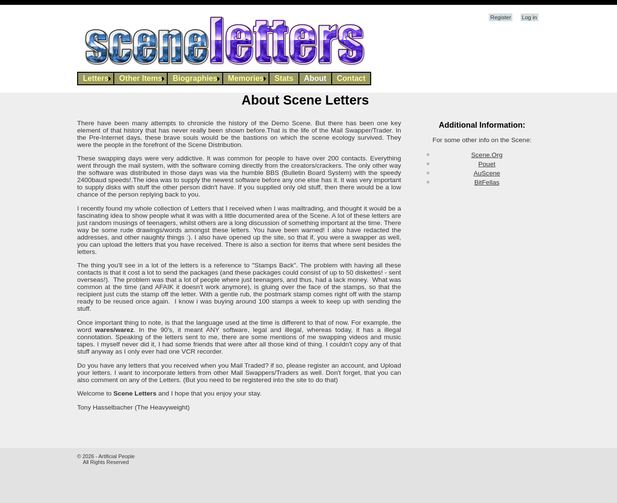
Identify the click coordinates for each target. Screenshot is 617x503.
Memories (246, 78)
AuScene (486, 173)
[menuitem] (96, 78)
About (315, 78)
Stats (283, 78)
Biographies (195, 78)
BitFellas (486, 182)
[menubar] (224, 78)
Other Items (140, 78)
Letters (95, 78)
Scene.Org (487, 155)
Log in (529, 17)
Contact (351, 78)
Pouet (487, 164)
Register (500, 17)
